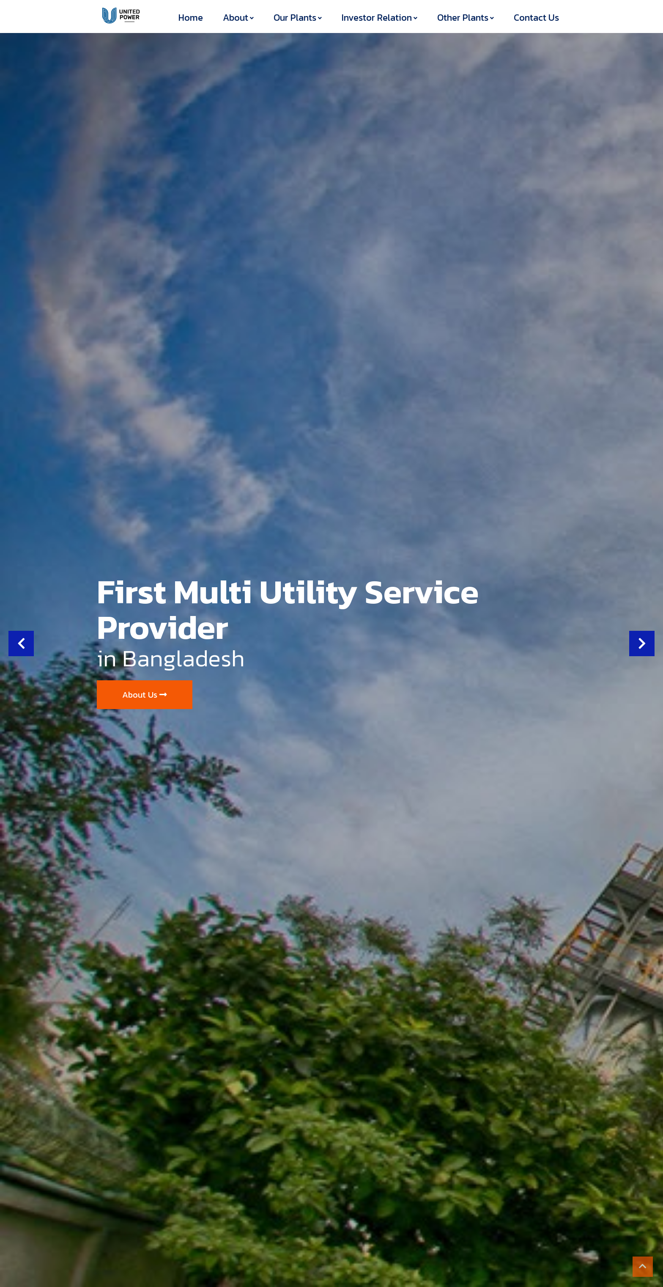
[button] (21, 643)
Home (190, 18)
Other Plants (462, 18)
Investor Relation (377, 18)
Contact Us (536, 18)
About (235, 18)
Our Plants (295, 18)
